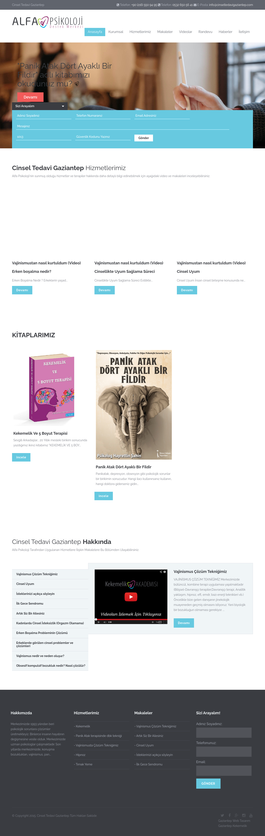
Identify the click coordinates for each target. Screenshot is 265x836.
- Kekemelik (82, 726)
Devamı (30, 97)
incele (21, 457)
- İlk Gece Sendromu (147, 764)
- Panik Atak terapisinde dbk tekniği (98, 736)
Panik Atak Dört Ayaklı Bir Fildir (125, 467)
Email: (199, 762)
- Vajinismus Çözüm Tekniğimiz (154, 726)
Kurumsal (115, 32)
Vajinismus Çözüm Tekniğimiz (200, 571)
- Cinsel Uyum (142, 745)
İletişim (244, 32)
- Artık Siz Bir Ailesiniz (147, 736)
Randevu (205, 32)
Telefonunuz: (204, 743)
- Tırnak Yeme (83, 764)
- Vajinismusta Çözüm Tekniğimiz (96, 745)
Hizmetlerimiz (140, 32)
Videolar (185, 32)
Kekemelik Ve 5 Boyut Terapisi (42, 433)
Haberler (225, 32)
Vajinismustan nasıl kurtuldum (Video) (46, 265)
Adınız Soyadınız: (207, 724)
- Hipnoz (80, 755)
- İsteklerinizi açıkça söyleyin (152, 755)
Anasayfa (95, 32)
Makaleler (165, 32)
